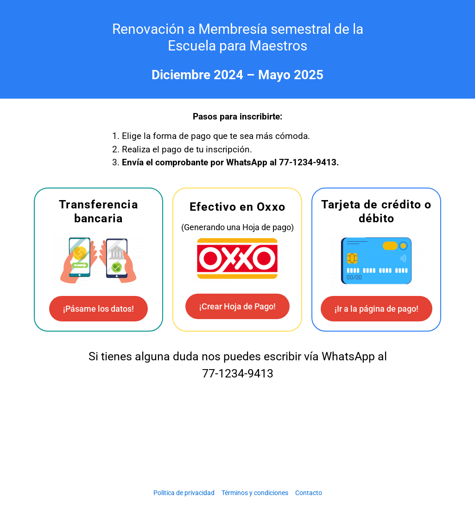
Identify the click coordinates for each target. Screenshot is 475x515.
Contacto (308, 492)
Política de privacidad (184, 492)
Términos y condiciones (255, 492)
